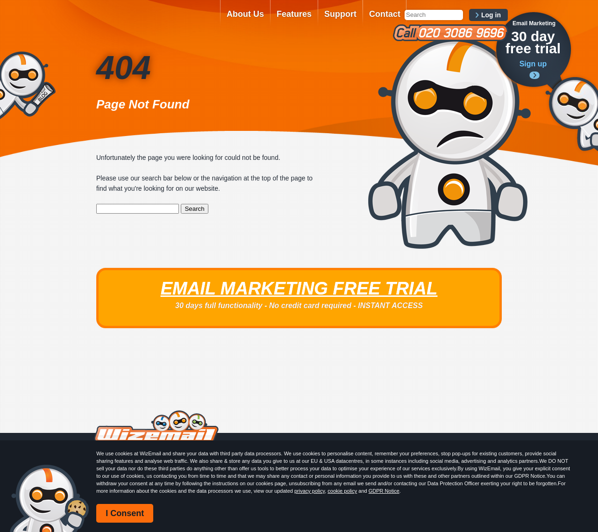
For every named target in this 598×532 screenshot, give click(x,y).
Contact (384, 14)
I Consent (125, 513)
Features (294, 14)
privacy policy (309, 491)
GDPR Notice (384, 491)
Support (340, 14)
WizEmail (155, 20)
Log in (491, 15)
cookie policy (342, 491)
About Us (245, 14)
